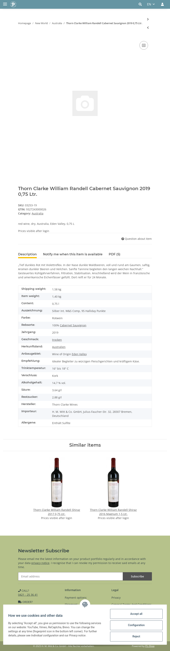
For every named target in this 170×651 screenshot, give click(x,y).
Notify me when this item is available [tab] (73, 254)
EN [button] (149, 4)
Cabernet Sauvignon (73, 325)
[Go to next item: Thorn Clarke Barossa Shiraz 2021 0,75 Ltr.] (148, 19)
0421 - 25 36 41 (28, 595)
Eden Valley (79, 354)
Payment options (76, 597)
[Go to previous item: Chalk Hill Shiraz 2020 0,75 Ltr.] (148, 27)
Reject (135, 636)
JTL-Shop (149, 646)
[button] (141, 4)
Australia (37, 213)
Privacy (116, 597)
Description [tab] (27, 254)
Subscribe (137, 576)
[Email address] (70, 576)
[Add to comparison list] (143, 45)
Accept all (135, 613)
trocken (57, 340)
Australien (59, 347)
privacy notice (40, 563)
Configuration (135, 625)
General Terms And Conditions (131, 604)
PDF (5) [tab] (114, 254)
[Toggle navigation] (5, 2)
